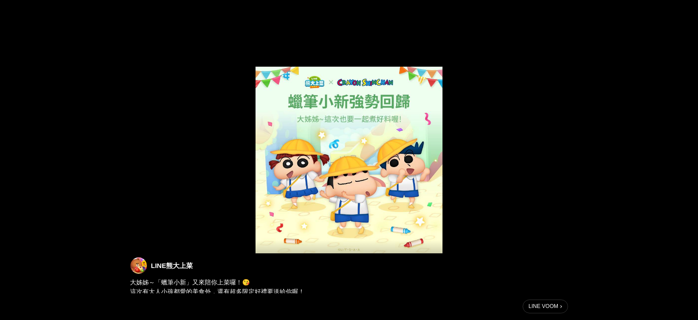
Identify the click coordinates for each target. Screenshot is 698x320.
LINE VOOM (543, 306)
